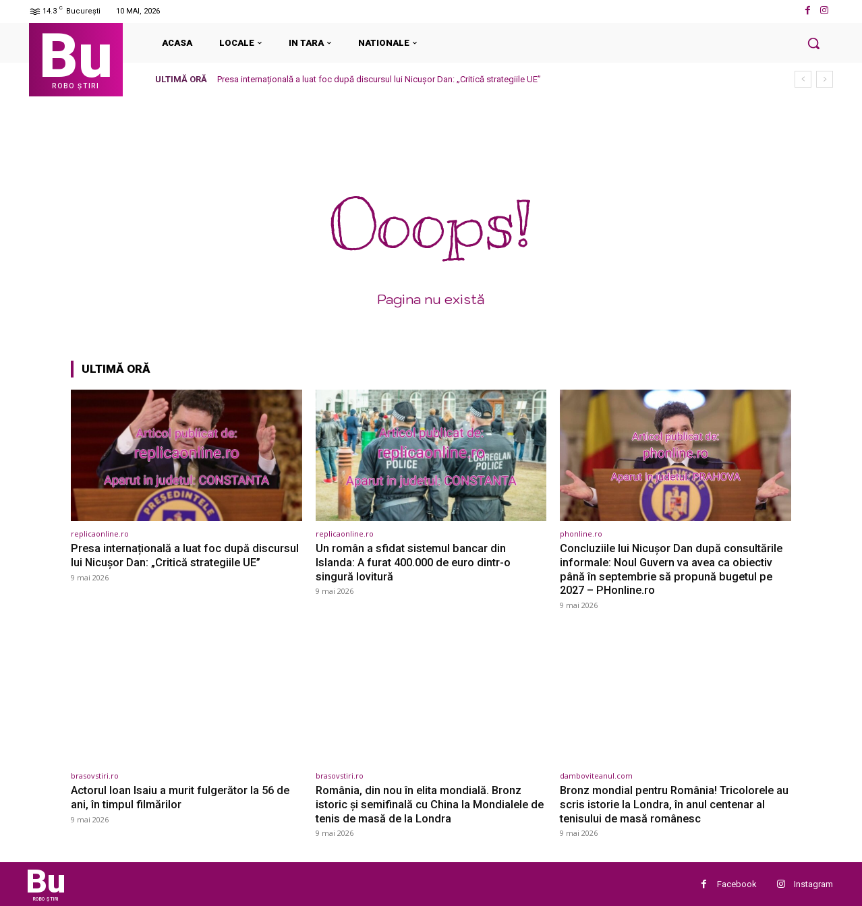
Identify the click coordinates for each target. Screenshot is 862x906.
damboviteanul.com (596, 775)
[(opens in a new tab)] (186, 455)
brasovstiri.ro (95, 775)
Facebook (737, 883)
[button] (813, 43)
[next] (824, 79)
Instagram (813, 883)
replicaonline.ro (100, 533)
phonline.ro (581, 533)
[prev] (803, 79)
